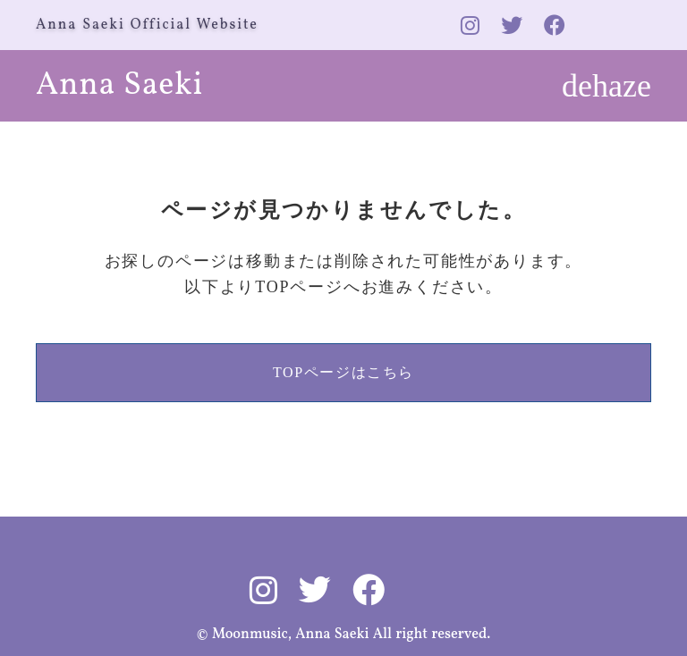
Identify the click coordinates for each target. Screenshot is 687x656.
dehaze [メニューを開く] (606, 86)
